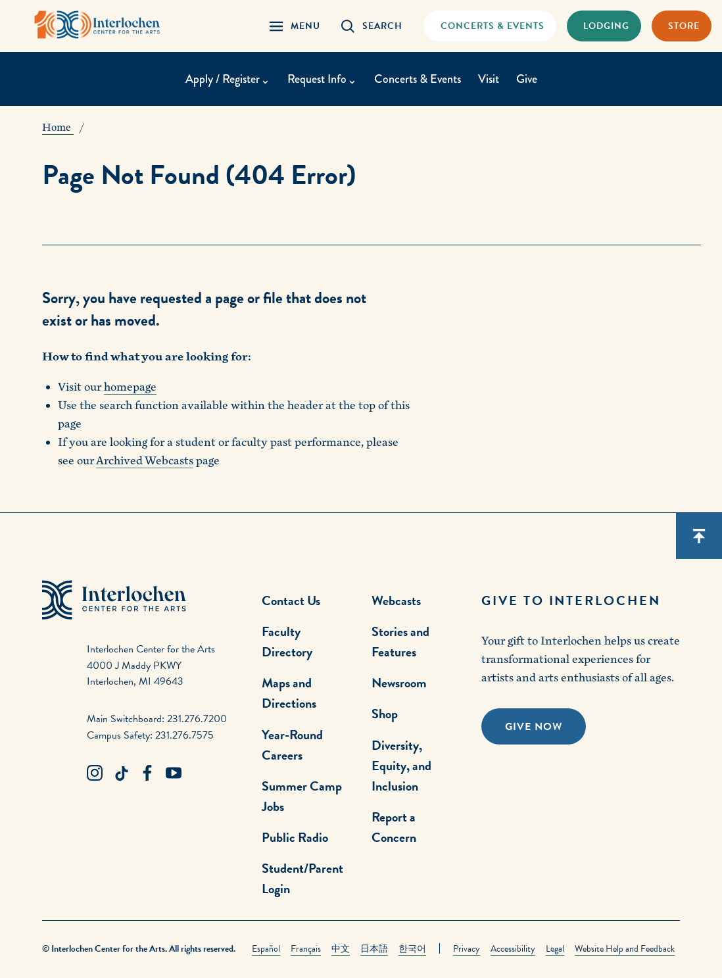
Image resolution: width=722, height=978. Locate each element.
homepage (130, 387)
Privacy (466, 949)
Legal (555, 949)
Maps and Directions (289, 693)
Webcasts (396, 600)
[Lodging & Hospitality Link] (604, 26)
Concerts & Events (417, 78)
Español (266, 949)
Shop (385, 713)
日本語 (374, 949)
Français (306, 949)
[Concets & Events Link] (489, 26)
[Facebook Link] (147, 773)
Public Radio (295, 837)
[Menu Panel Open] (295, 26)
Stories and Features (400, 642)
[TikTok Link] (121, 773)
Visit (488, 78)
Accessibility (513, 949)
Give (526, 78)
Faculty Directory (287, 642)
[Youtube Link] (173, 773)
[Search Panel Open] (371, 26)
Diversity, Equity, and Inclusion (401, 765)
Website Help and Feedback (625, 949)
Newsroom (399, 683)
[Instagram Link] (95, 773)
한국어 (412, 949)
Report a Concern (394, 827)
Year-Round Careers (292, 745)
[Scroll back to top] (699, 536)
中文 (340, 949)
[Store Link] (681, 26)
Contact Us (291, 600)
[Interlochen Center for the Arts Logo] (97, 24)
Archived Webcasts (144, 460)
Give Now (533, 727)
